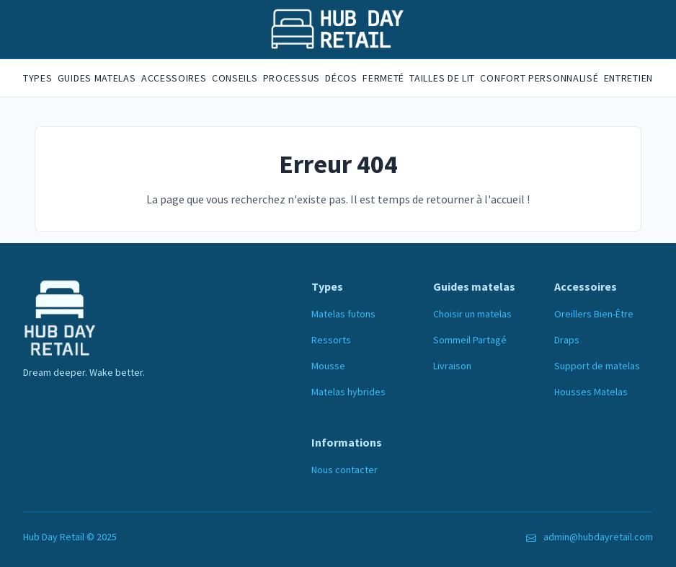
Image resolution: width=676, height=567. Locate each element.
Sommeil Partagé (470, 339)
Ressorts (331, 339)
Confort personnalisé (539, 77)
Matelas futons (343, 313)
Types (38, 77)
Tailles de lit (442, 77)
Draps (566, 339)
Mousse (328, 365)
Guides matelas (97, 77)
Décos (341, 77)
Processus (291, 77)
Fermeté (383, 77)
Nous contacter (344, 469)
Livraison (452, 365)
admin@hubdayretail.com (598, 536)
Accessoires (174, 77)
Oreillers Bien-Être (593, 313)
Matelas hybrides (348, 391)
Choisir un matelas (472, 313)
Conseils (235, 77)
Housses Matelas (591, 391)
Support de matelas (597, 365)
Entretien (628, 77)
